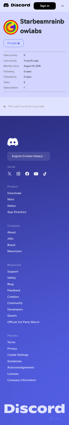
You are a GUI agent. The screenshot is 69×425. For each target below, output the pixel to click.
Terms (11, 342)
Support (12, 271)
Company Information (21, 380)
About (11, 232)
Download (14, 193)
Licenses (13, 373)
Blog (10, 284)
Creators (13, 296)
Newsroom (14, 251)
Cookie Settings (17, 354)
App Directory (16, 212)
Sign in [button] (44, 5)
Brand (11, 245)
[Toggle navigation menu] (62, 6)
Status (11, 205)
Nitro (10, 199)
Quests (12, 315)
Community (14, 303)
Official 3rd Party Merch (23, 322)
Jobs (10, 238)
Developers (15, 309)
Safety (11, 277)
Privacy (12, 348)
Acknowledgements (20, 367)
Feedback (13, 290)
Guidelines (14, 361)
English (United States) (28, 156)
